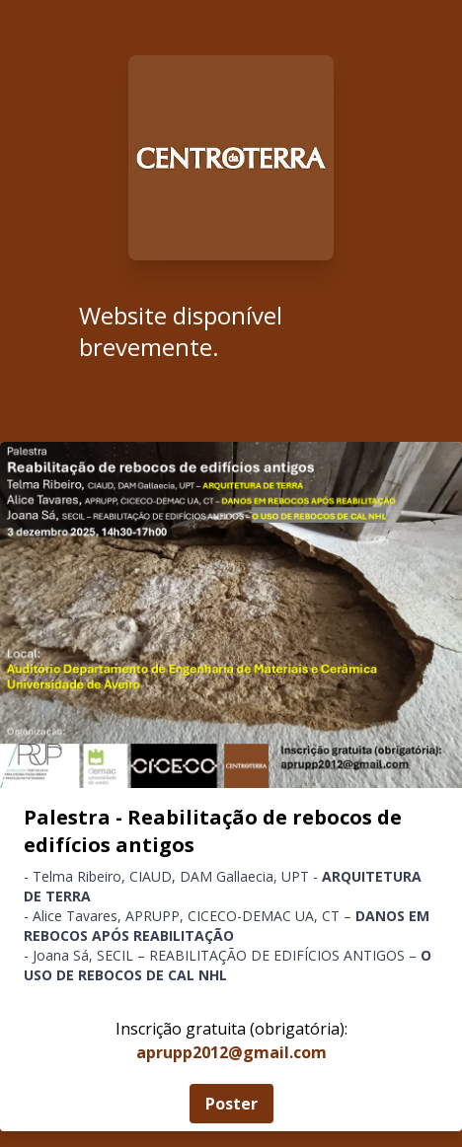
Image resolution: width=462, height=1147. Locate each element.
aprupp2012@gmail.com (231, 1052)
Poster (231, 1103)
